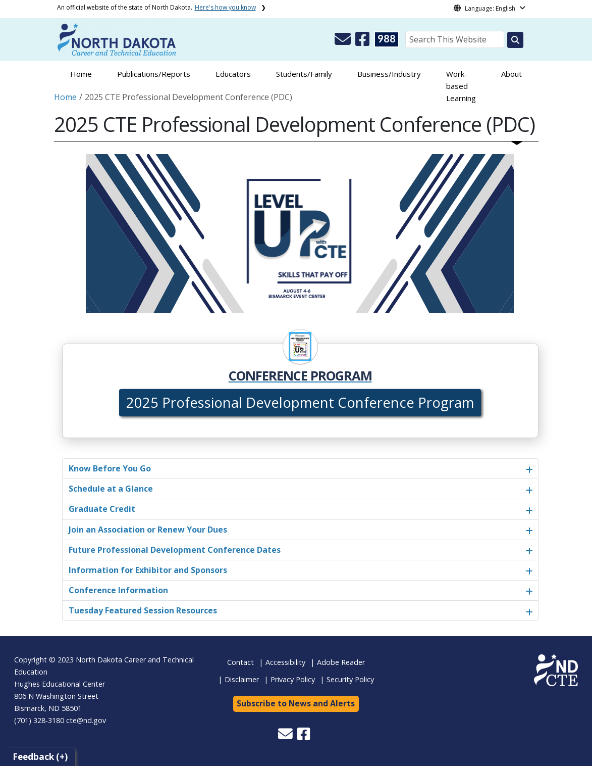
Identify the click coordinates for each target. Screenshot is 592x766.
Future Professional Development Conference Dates (175, 549)
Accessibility (285, 662)
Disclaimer (242, 679)
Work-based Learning (461, 86)
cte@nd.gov (86, 720)
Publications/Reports (153, 74)
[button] (344, 41)
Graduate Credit (102, 508)
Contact (240, 662)
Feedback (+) (40, 756)
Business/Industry (389, 74)
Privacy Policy (293, 679)
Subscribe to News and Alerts (296, 703)
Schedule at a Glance (111, 488)
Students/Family (304, 74)
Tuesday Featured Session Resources (143, 610)
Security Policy (350, 679)
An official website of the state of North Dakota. (156, 7)
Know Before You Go (110, 468)
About (511, 74)
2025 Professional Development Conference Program (300, 402)
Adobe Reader (341, 662)
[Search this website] (515, 40)
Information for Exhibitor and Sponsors (148, 570)
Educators (233, 74)
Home (81, 74)
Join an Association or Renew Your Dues (148, 529)
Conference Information (118, 590)
